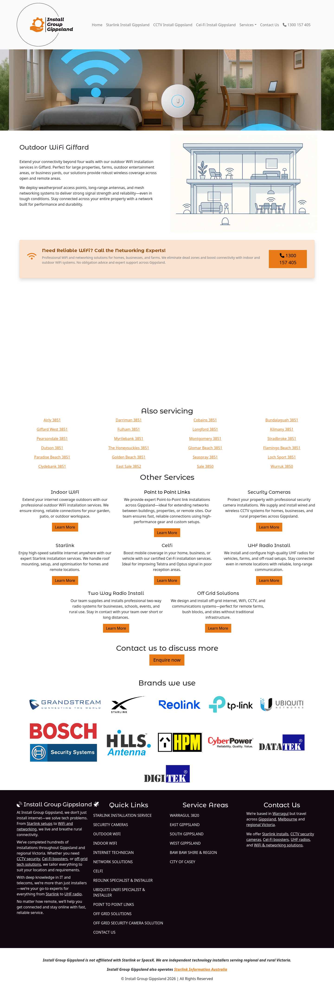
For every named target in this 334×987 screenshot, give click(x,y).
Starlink (52, 894)
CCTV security (28, 858)
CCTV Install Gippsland (173, 24)
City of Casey (182, 861)
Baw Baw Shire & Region (193, 852)
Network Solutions (113, 861)
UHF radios (300, 839)
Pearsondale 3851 (52, 438)
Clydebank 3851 (52, 466)
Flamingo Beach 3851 (282, 447)
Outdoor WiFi (107, 833)
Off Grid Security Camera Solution (128, 923)
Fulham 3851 (129, 429)
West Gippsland (185, 843)
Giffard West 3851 (52, 429)
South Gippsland (187, 833)
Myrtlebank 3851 (128, 438)
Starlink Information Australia (200, 969)
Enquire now (166, 660)
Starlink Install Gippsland (128, 24)
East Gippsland (185, 824)
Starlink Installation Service (122, 815)
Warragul (281, 813)
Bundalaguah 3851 (281, 420)
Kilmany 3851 (282, 429)
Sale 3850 (205, 466)
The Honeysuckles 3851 (128, 447)
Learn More (65, 527)
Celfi (98, 871)
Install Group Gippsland (58, 804)
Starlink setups (39, 823)
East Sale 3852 (128, 466)
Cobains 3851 (205, 420)
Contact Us (269, 24)
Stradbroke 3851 (281, 438)
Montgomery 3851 (205, 438)
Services (246, 24)
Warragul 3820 (184, 815)
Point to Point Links (167, 492)
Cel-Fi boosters (55, 858)
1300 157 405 (297, 24)
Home (97, 24)
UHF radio (73, 894)
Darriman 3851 (129, 420)
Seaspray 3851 (205, 457)
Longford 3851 (205, 429)
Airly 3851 (52, 420)
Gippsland (267, 819)
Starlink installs (275, 833)
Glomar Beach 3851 (205, 447)
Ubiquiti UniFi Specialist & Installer (119, 892)
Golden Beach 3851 (128, 457)
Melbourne (287, 819)
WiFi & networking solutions (278, 845)
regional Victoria (260, 824)
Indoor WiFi (105, 843)
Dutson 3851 (52, 447)
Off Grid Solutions (112, 913)
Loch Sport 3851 (282, 457)
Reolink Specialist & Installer (123, 880)
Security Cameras (110, 824)
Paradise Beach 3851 (52, 457)
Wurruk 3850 (281, 466)
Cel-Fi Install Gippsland (216, 24)
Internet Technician (113, 852)
